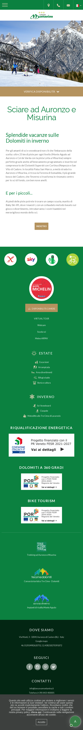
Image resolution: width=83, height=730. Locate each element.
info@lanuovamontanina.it (42, 688)
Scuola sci (41, 331)
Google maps (41, 641)
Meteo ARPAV (41, 338)
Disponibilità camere (41, 308)
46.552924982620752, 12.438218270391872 (41, 645)
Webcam (41, 325)
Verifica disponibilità (41, 91)
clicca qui (36, 712)
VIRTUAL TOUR (41, 318)
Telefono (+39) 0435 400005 (41, 692)
